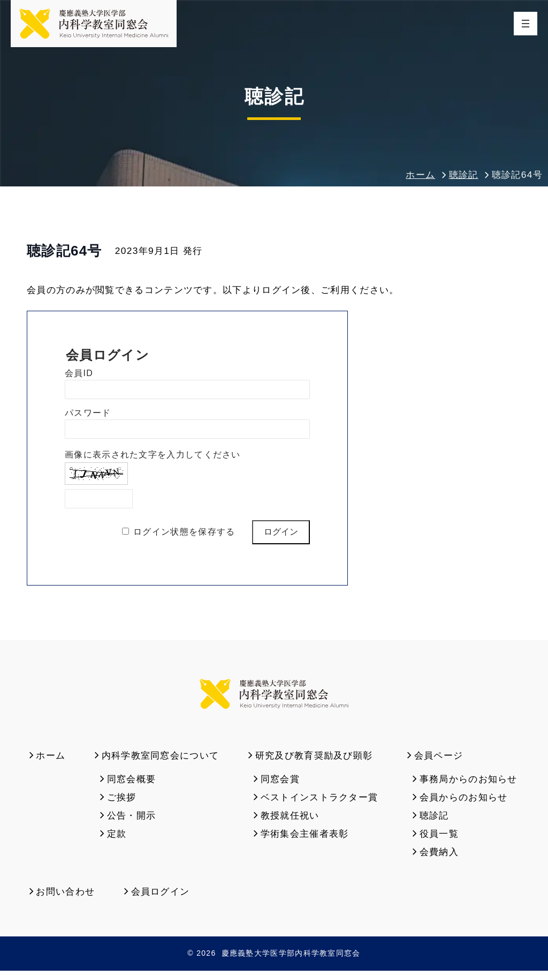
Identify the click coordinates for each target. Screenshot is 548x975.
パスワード (88, 415)
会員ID (79, 375)
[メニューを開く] (525, 24)
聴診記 (463, 177)
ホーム (420, 177)
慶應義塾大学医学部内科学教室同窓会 (291, 958)
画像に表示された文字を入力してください (153, 457)
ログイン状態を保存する (184, 533)
